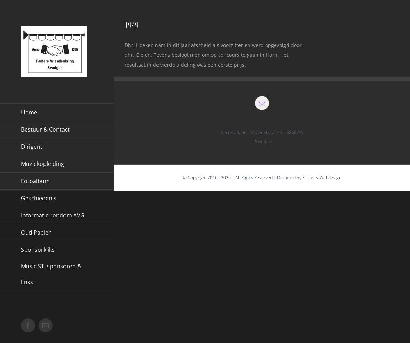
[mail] (262, 103)
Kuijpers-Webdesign (321, 178)
